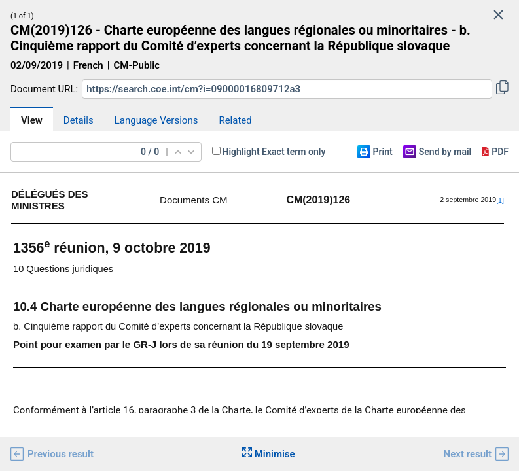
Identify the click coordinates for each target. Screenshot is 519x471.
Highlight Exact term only (274, 152)
